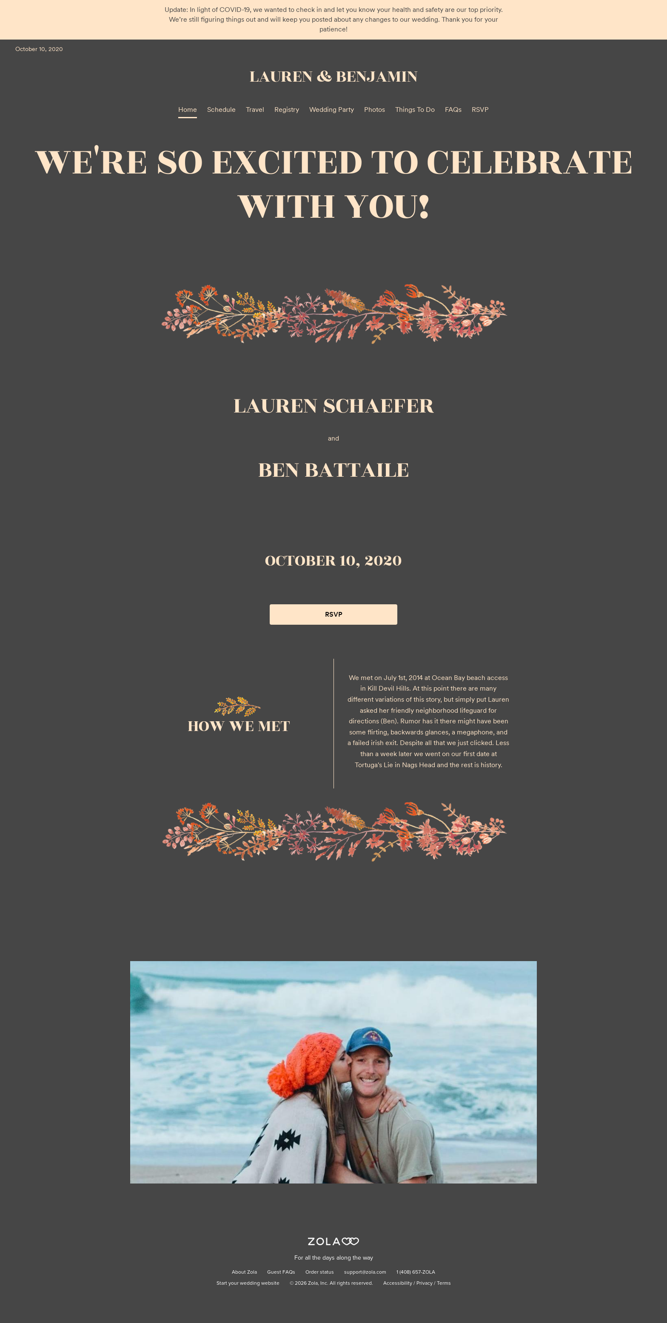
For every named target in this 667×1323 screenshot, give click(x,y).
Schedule (221, 109)
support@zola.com (365, 1272)
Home (187, 109)
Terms (444, 1283)
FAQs (453, 109)
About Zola (244, 1272)
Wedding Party (331, 109)
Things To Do (415, 109)
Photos (374, 109)
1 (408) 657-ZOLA (415, 1272)
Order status (319, 1272)
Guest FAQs (281, 1272)
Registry (286, 109)
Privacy (424, 1283)
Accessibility (397, 1283)
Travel (255, 109)
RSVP (480, 109)
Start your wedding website (248, 1283)
